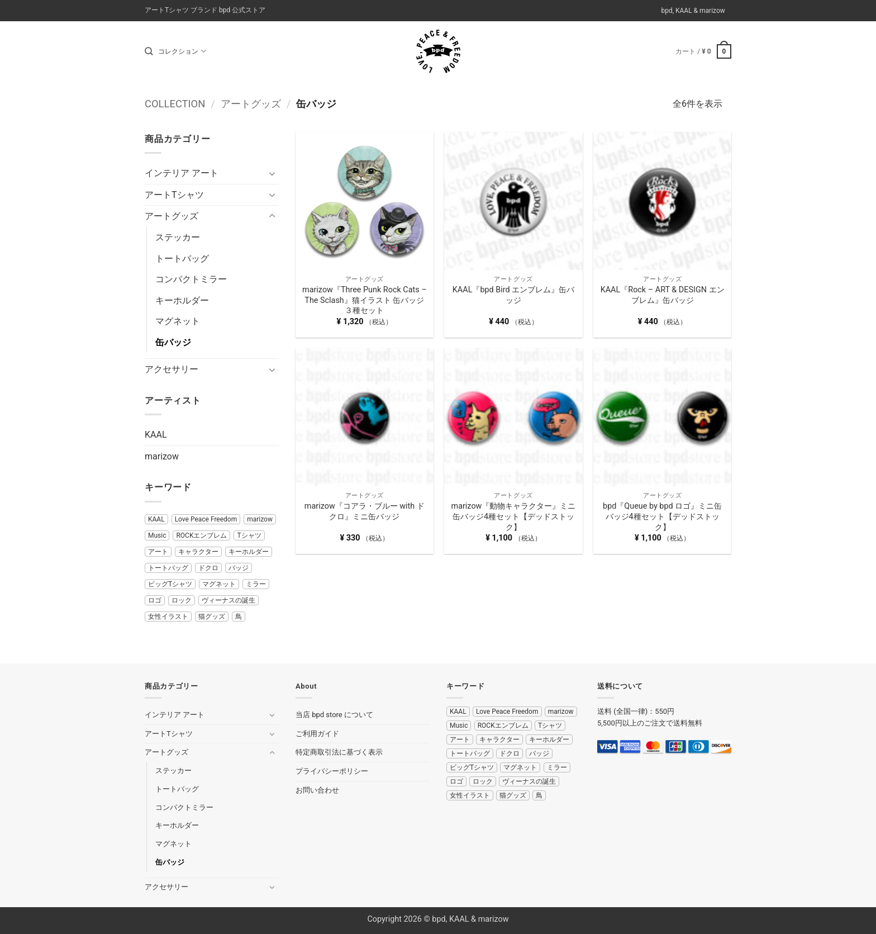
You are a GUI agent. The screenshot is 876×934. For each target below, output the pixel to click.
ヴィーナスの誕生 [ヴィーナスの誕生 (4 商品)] (228, 600)
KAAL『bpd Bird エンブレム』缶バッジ (513, 295)
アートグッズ (251, 104)
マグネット (177, 321)
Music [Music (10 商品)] (157, 535)
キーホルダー (182, 300)
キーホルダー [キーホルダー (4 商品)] (248, 552)
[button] (703, 51)
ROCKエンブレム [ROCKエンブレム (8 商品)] (201, 535)
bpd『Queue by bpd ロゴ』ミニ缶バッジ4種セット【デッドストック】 (662, 516)
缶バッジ (173, 342)
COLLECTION (175, 104)
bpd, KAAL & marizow (693, 11)
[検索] (149, 51)
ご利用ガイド (317, 733)
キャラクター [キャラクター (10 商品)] (198, 552)
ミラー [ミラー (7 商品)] (256, 584)
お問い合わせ (317, 790)
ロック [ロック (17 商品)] (182, 600)
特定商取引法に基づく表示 (339, 752)
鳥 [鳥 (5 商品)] (238, 616)
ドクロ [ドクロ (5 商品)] (208, 568)
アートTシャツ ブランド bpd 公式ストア (205, 10)
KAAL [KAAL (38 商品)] (156, 519)
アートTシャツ (174, 194)
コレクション (182, 51)
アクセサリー (171, 369)
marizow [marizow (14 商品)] (260, 519)
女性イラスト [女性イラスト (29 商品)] (168, 616)
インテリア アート (181, 173)
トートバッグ (182, 258)
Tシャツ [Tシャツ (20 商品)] (249, 535)
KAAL (156, 434)
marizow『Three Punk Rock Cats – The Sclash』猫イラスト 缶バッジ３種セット (364, 300)
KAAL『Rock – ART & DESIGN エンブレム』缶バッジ (663, 295)
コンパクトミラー (191, 279)
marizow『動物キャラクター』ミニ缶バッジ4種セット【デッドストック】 (513, 516)
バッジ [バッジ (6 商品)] (238, 568)
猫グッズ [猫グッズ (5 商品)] (211, 616)
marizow (162, 456)
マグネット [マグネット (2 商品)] (219, 584)
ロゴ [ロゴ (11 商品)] (154, 600)
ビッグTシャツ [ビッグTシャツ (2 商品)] (170, 584)
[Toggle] (272, 173)
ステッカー (177, 237)
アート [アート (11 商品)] (158, 552)
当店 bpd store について (334, 714)
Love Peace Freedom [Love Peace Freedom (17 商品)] (206, 519)
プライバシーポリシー (332, 771)
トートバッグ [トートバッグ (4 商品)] (168, 568)
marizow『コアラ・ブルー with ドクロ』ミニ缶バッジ (364, 511)
